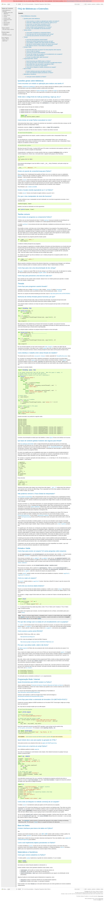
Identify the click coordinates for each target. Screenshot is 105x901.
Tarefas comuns (27, 30)
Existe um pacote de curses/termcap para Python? (38, 25)
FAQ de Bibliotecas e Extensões (33, 9)
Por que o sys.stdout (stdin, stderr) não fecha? (37, 57)
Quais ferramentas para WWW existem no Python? (38, 61)
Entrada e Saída (27, 47)
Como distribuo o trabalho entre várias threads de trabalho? (40, 42)
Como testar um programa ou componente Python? (38, 32)
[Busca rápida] (79, 4)
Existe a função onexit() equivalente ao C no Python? (39, 27)
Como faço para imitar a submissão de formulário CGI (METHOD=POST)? (44, 62)
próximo (93, 4)
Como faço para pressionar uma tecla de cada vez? (38, 35)
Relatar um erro (5, 39)
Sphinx (44, 272)
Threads (26, 37)
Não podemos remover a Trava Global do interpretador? (39, 45)
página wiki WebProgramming (49, 743)
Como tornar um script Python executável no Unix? (38, 24)
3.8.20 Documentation (28, 4)
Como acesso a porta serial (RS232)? (35, 55)
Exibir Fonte (4, 40)
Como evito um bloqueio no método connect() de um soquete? (41, 67)
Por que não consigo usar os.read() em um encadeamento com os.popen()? (44, 54)
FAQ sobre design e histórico (8, 29)
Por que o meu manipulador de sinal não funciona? (38, 28)
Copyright (86, 891)
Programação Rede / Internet (30, 58)
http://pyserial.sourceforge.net (27, 636)
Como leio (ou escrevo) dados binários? (35, 52)
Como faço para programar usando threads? (36, 39)
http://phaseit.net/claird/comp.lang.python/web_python (30, 696)
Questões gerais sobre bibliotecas (32, 18)
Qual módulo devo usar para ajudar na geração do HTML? (40, 64)
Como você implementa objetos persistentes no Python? (39, 72)
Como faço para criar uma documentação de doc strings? (40, 34)
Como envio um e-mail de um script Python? (36, 65)
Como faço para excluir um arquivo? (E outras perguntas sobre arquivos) (43, 49)
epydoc (41, 272)
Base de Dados (27, 68)
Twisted (36, 822)
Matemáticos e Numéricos (30, 74)
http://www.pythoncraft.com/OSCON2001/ (60, 293)
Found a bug (100, 898)
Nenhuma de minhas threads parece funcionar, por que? (39, 41)
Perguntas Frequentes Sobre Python (42, 4)
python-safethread (35, 506)
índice (102, 4)
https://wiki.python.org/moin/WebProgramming (29, 692)
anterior (89, 4)
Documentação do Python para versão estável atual (79, 1)
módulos (98, 4)
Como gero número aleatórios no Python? (36, 76)
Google (55, 90)
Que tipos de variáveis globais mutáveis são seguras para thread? (42, 44)
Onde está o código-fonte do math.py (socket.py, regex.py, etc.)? (41, 22)
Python (4, 4)
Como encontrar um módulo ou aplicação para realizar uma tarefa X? (42, 21)
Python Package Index (42, 90)
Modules (20, 175)
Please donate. (100, 896)
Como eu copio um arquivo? (33, 51)
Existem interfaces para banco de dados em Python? (38, 71)
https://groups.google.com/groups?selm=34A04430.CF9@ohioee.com (37, 641)
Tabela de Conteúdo (7, 8)
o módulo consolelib (32, 186)
